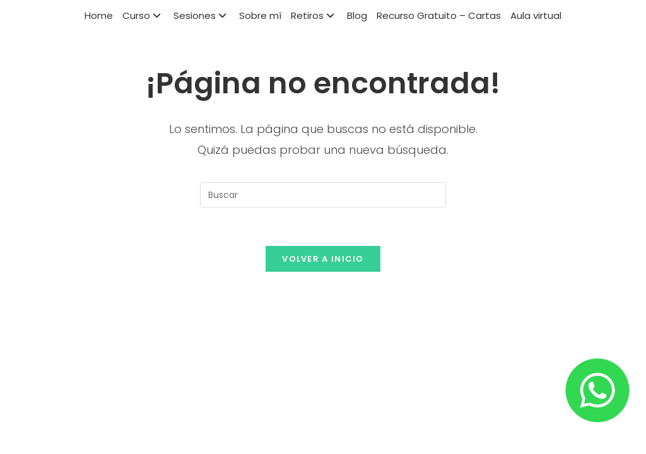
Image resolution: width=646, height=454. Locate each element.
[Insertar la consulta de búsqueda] (323, 194)
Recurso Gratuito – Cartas (439, 15)
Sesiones (201, 15)
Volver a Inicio (323, 259)
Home (99, 15)
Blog (357, 15)
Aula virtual (535, 15)
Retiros (314, 15)
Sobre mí (260, 15)
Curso (143, 15)
